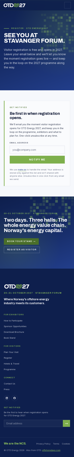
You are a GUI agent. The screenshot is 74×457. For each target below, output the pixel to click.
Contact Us (9, 383)
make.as (22, 169)
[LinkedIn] (7, 398)
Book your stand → (21, 241)
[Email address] (37, 150)
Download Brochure (14, 332)
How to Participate (13, 320)
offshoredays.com (51, 450)
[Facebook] (14, 398)
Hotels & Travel (11, 363)
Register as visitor (22, 249)
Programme (10, 369)
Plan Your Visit (11, 352)
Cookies (66, 443)
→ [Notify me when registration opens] (66, 423)
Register (8, 357)
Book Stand (9, 337)
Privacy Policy (43, 443)
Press (7, 389)
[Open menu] (67, 5)
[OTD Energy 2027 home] (14, 5)
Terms (56, 443)
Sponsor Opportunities (15, 326)
